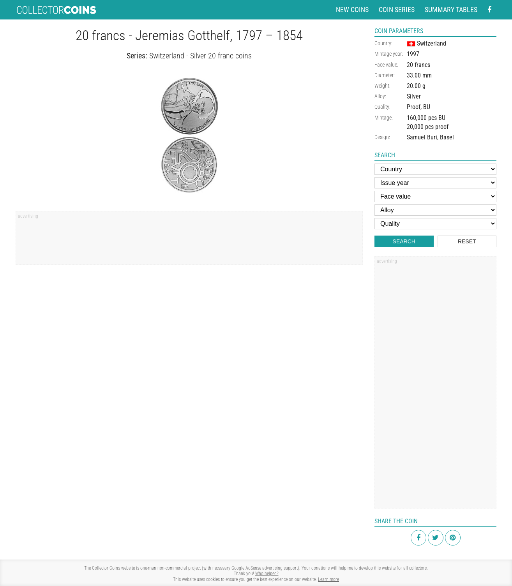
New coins (352, 9)
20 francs (418, 65)
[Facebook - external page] (489, 10)
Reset (467, 241)
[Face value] (435, 196)
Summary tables (451, 9)
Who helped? (267, 573)
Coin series (397, 9)
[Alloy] (435, 210)
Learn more (328, 579)
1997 (413, 54)
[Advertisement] (189, 240)
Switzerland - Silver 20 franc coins (200, 55)
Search (404, 241)
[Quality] (435, 223)
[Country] (435, 169)
